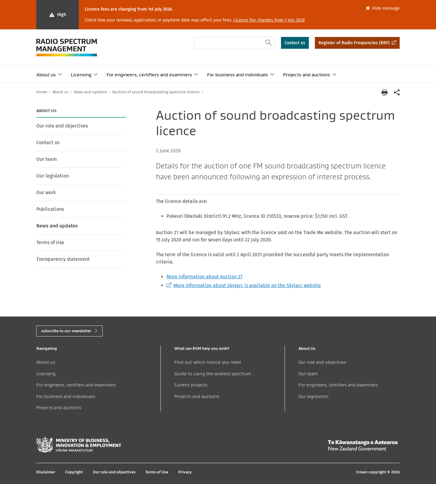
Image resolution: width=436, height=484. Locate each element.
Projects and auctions (306, 75)
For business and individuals (237, 75)
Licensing (81, 75)
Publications (50, 209)
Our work (46, 192)
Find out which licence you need (207, 362)
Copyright (74, 472)
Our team (46, 159)
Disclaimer (45, 472)
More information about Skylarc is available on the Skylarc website (244, 285)
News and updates (57, 226)
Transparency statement (63, 259)
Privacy (185, 472)
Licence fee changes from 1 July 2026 (269, 20)
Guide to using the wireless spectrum (212, 373)
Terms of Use (50, 242)
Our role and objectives (62, 126)
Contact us (295, 42)
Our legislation (52, 176)
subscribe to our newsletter (66, 331)
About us (46, 75)
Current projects (190, 385)
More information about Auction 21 (205, 277)
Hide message (386, 8)
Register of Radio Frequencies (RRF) (354, 42)
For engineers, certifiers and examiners (149, 75)
